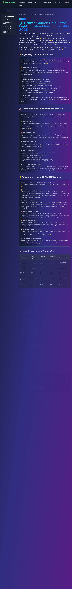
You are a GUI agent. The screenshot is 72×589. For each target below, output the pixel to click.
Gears (45, 2)
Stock (59, 2)
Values (54, 2)
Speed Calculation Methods (7, 23)
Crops (36, 2)
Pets (40, 2)
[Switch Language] (67, 2)
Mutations (30, 2)
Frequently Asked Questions (7, 32)
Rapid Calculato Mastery (8, 28)
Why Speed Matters (7, 26)
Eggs (49, 2)
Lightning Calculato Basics (9, 19)
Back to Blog (5, 10)
